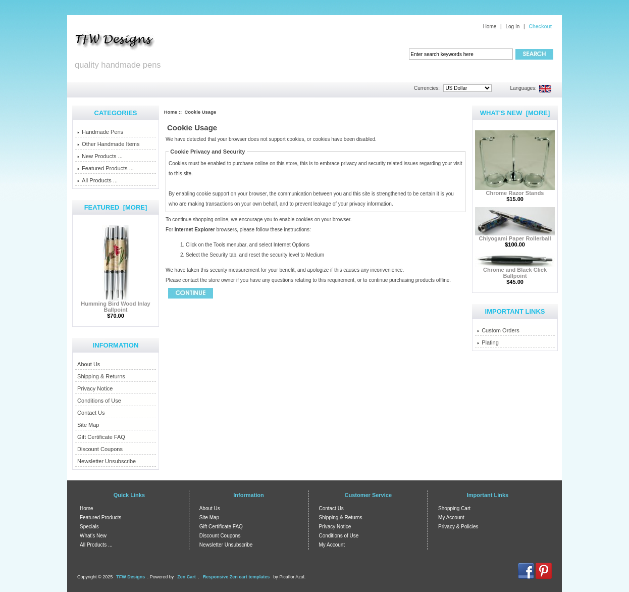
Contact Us (90, 413)
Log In (512, 26)
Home (490, 26)
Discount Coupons (100, 449)
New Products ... (100, 156)
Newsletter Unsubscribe (106, 461)
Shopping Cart (454, 508)
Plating (488, 342)
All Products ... (97, 180)
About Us (88, 364)
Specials (89, 526)
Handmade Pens (100, 132)
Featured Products (100, 517)
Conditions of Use (99, 401)
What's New (93, 535)
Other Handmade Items (108, 144)
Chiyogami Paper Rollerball (515, 235)
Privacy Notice (95, 388)
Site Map (88, 425)
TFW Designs (130, 576)
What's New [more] (515, 113)
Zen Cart (186, 576)
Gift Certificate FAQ (101, 437)
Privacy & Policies (458, 526)
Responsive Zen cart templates (236, 576)
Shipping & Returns (101, 376)
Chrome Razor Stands (515, 190)
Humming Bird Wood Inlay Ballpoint (115, 304)
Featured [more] (115, 207)
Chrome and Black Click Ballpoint (515, 270)
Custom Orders (498, 330)
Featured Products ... (105, 168)
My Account (332, 545)
